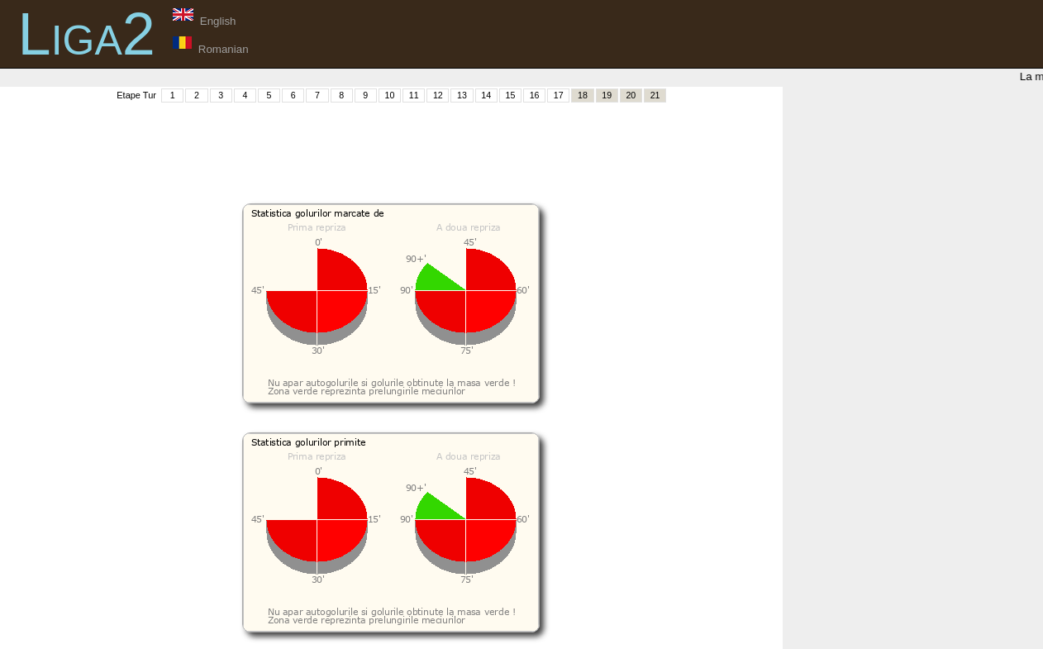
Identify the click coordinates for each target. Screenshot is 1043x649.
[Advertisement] (391, 141)
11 (414, 95)
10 (390, 95)
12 (438, 95)
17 (559, 95)
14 (486, 95)
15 (510, 95)
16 (535, 95)
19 (607, 95)
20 (631, 95)
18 (583, 95)
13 (462, 95)
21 (655, 95)
